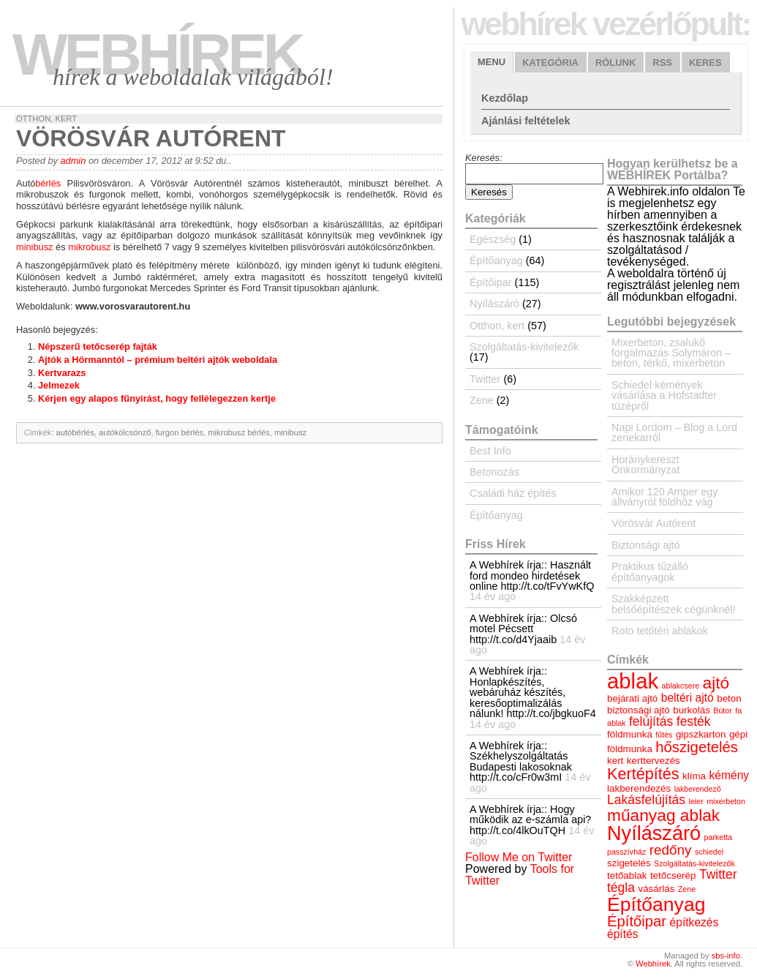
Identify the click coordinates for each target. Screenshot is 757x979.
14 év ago (493, 596)
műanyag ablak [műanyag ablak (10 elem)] (663, 815)
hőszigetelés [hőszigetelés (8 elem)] (696, 747)
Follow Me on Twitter (518, 857)
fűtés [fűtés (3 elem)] (663, 734)
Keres (705, 62)
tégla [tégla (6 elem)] (621, 887)
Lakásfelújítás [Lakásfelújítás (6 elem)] (646, 799)
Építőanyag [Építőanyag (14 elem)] (656, 904)
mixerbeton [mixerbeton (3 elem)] (726, 801)
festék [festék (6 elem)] (694, 721)
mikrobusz (89, 246)
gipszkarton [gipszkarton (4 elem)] (701, 734)
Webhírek (157, 54)
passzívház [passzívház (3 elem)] (626, 851)
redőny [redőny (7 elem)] (670, 850)
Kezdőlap (504, 98)
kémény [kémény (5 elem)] (729, 775)
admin (73, 160)
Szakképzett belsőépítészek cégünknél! (673, 604)
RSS (662, 62)
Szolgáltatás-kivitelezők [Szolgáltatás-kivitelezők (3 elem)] (694, 863)
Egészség (493, 239)
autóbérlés (75, 432)
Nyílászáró (494, 304)
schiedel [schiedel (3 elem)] (709, 851)
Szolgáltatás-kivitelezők (524, 347)
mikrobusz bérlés (239, 432)
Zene (482, 400)
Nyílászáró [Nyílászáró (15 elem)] (654, 833)
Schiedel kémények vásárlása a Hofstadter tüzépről (664, 395)
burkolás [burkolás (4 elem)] (691, 710)
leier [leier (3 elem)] (696, 801)
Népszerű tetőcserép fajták (97, 346)
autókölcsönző (125, 432)
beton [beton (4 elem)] (729, 698)
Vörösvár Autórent (653, 523)
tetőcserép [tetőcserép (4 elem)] (673, 875)
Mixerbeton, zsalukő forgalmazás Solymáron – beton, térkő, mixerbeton (671, 353)
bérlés (48, 183)
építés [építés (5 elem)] (622, 934)
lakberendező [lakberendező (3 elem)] (697, 788)
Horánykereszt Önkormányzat (645, 465)
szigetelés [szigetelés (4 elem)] (629, 863)
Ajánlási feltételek (525, 121)
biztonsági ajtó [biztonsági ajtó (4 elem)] (638, 710)
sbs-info (726, 955)
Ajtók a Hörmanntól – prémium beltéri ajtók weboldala (157, 359)
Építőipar (491, 282)
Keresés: (483, 157)
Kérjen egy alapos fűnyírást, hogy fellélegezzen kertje (157, 398)
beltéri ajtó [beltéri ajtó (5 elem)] (687, 697)
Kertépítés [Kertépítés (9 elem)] (643, 774)
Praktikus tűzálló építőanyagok (649, 571)
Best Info (490, 451)
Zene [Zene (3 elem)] (687, 889)
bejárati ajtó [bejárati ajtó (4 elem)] (632, 698)
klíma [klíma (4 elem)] (694, 775)
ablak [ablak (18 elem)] (632, 681)
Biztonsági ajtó (645, 545)
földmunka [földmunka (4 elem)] (629, 734)
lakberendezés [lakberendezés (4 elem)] (639, 788)
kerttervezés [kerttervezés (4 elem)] (653, 760)
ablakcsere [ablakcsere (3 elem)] (681, 685)
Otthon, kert (46, 118)
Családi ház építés (513, 493)
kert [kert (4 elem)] (615, 760)
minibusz (34, 246)
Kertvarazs (62, 372)
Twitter (485, 379)
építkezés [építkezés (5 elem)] (694, 922)
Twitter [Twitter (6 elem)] (718, 874)
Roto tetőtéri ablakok (659, 631)
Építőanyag (496, 260)
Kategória (550, 62)
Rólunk (615, 62)
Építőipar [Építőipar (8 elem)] (636, 921)
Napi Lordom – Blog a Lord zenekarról (674, 432)
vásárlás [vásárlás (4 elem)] (656, 888)
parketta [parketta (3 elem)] (718, 837)
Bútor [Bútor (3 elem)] (722, 710)
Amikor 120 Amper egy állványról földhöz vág (664, 497)
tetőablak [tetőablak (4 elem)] (627, 875)
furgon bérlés (179, 432)
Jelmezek (59, 385)
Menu (491, 61)
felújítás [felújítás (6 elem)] (651, 721)
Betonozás (494, 472)
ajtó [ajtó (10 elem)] (716, 682)
